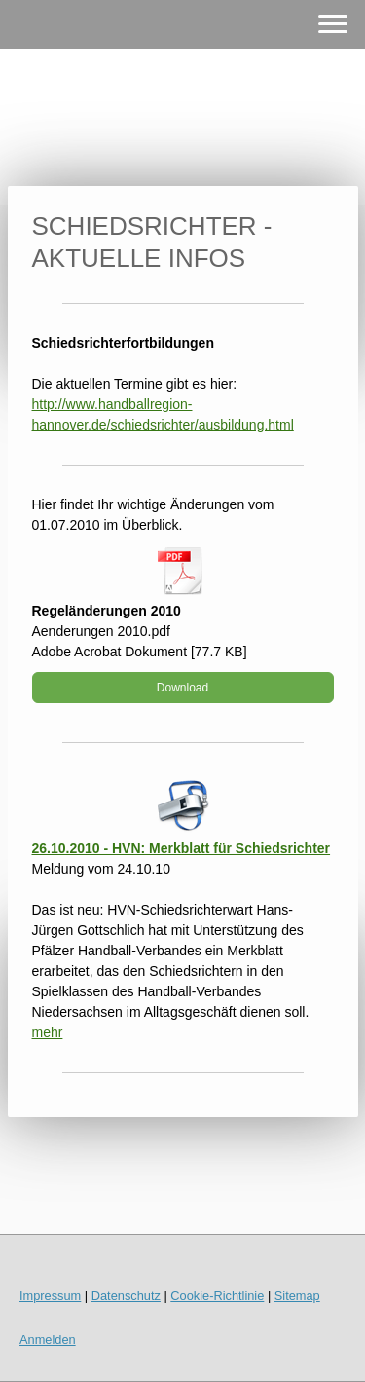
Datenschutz (126, 1296)
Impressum (50, 1296)
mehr (47, 1032)
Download (182, 687)
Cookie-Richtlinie (217, 1296)
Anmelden (47, 1339)
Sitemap (297, 1296)
